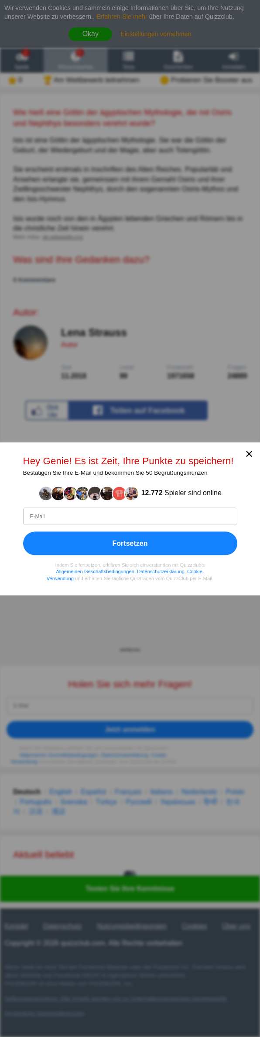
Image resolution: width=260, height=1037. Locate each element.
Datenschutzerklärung (161, 571)
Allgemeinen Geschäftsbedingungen (95, 571)
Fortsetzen (130, 543)
